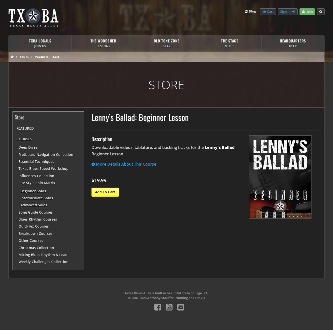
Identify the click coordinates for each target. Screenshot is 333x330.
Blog (250, 11)
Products (41, 57)
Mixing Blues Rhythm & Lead (43, 254)
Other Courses (30, 240)
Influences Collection (36, 175)
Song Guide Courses (35, 212)
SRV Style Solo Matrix (36, 182)
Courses (24, 139)
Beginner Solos (33, 191)
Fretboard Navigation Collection (45, 154)
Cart (56, 57)
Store (24, 57)
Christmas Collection (36, 247)
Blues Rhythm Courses (37, 219)
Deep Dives (27, 147)
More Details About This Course (124, 164)
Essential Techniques (36, 161)
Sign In (287, 11)
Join (307, 11)
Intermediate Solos (36, 198)
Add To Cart (105, 192)
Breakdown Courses (35, 233)
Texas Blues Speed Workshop (43, 168)
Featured (25, 128)
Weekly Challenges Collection (43, 261)
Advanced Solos (33, 205)
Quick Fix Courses (33, 226)
